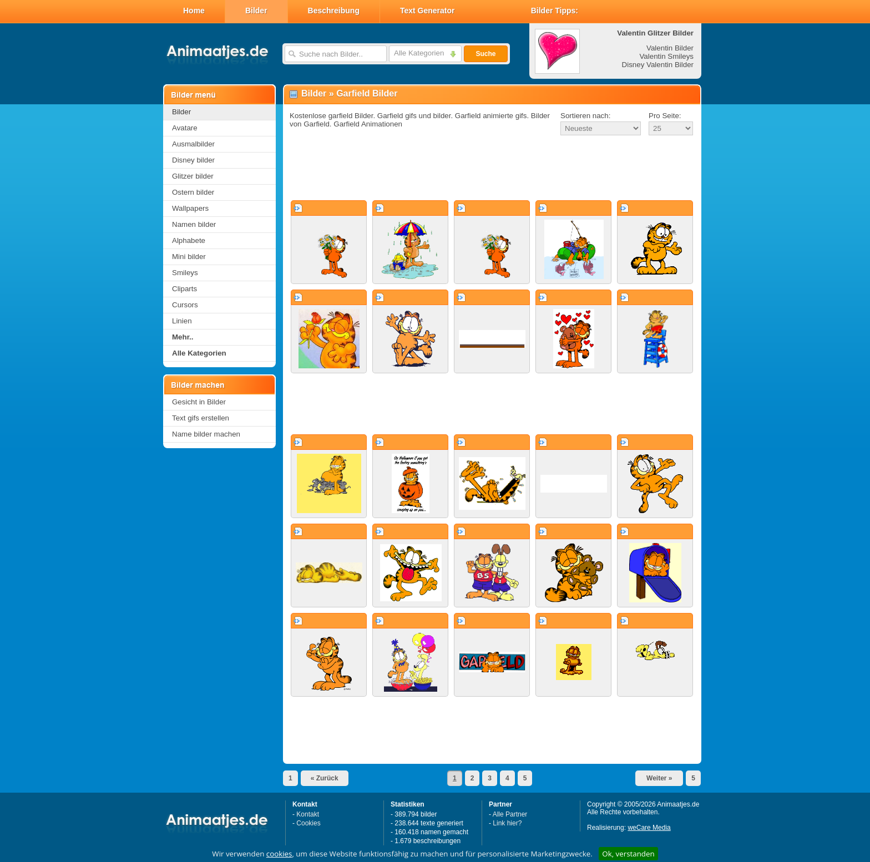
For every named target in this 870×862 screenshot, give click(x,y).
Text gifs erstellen (200, 418)
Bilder (256, 10)
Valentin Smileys (666, 56)
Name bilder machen (206, 434)
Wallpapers (190, 208)
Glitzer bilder (193, 176)
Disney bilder (193, 160)
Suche (485, 54)
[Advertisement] (492, 169)
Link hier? (507, 823)
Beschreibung (334, 10)
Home (194, 10)
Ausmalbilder (193, 144)
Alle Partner (510, 814)
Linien (182, 321)
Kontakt (307, 814)
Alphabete (188, 240)
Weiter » (659, 778)
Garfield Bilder (366, 93)
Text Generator (427, 10)
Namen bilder (194, 224)
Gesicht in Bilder (199, 402)
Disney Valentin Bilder (658, 64)
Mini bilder (189, 256)
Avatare (185, 128)
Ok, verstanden (628, 854)
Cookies (308, 823)
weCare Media (649, 827)
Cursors (185, 305)
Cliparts (184, 289)
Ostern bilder (193, 192)
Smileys (185, 272)
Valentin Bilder (670, 48)
